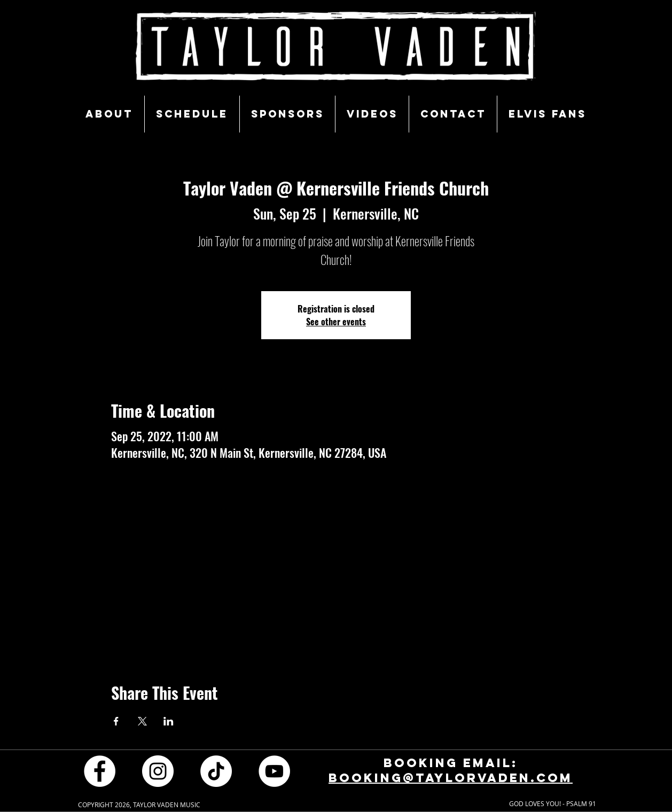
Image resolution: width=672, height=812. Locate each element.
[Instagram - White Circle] (158, 771)
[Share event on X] (142, 721)
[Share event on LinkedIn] (168, 721)
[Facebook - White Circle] (99, 771)
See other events (336, 321)
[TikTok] (216, 771)
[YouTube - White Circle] (274, 771)
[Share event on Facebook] (116, 721)
